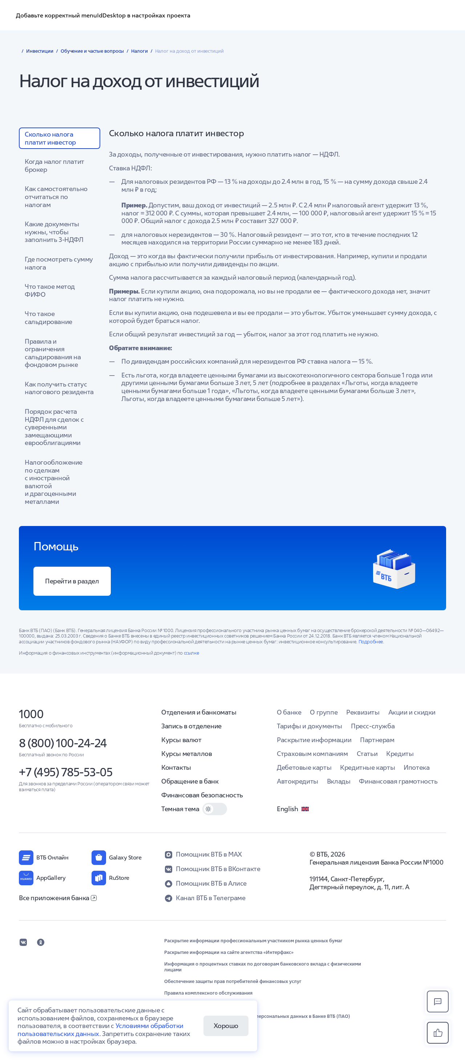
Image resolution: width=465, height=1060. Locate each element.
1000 (31, 714)
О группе (323, 712)
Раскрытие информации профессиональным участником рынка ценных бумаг (253, 941)
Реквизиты (362, 712)
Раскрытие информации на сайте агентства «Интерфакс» (229, 952)
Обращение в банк (190, 781)
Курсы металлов (186, 753)
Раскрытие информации (314, 740)
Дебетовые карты (304, 767)
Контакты (176, 767)
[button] (438, 1033)
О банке (289, 712)
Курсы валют (181, 740)
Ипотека (416, 767)
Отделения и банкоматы (198, 712)
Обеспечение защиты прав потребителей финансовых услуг (233, 981)
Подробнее (371, 642)
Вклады (339, 781)
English (293, 809)
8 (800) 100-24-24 (63, 743)
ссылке (191, 653)
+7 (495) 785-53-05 (65, 772)
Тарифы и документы (309, 726)
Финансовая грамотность (398, 781)
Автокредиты (297, 781)
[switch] (214, 809)
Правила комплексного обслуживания (208, 993)
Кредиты (399, 753)
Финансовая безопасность (202, 795)
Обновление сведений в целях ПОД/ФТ (208, 1005)
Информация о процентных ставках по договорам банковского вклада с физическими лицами (262, 967)
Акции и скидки (412, 712)
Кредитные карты (367, 767)
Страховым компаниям (312, 753)
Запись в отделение (191, 726)
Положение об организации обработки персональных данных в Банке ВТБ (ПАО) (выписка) (257, 1019)
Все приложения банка (58, 898)
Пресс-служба (373, 726)
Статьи (367, 753)
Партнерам (377, 740)
